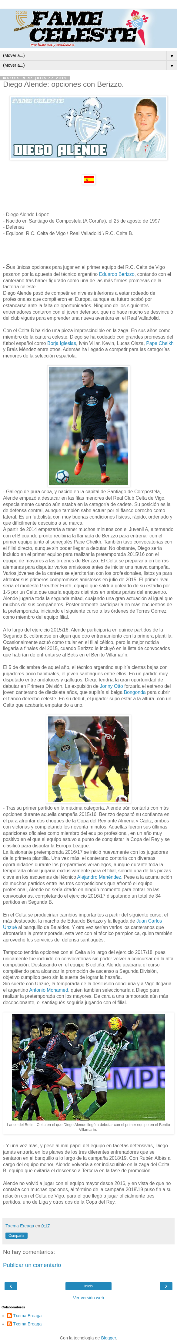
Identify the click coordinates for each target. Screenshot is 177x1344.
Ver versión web (88, 1297)
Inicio (88, 1286)
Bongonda (135, 692)
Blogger (108, 1337)
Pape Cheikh (159, 343)
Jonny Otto (111, 686)
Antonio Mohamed (48, 990)
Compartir (16, 1235)
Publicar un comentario (32, 1265)
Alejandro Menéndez (99, 877)
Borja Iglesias (61, 343)
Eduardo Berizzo (117, 274)
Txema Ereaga (27, 1315)
